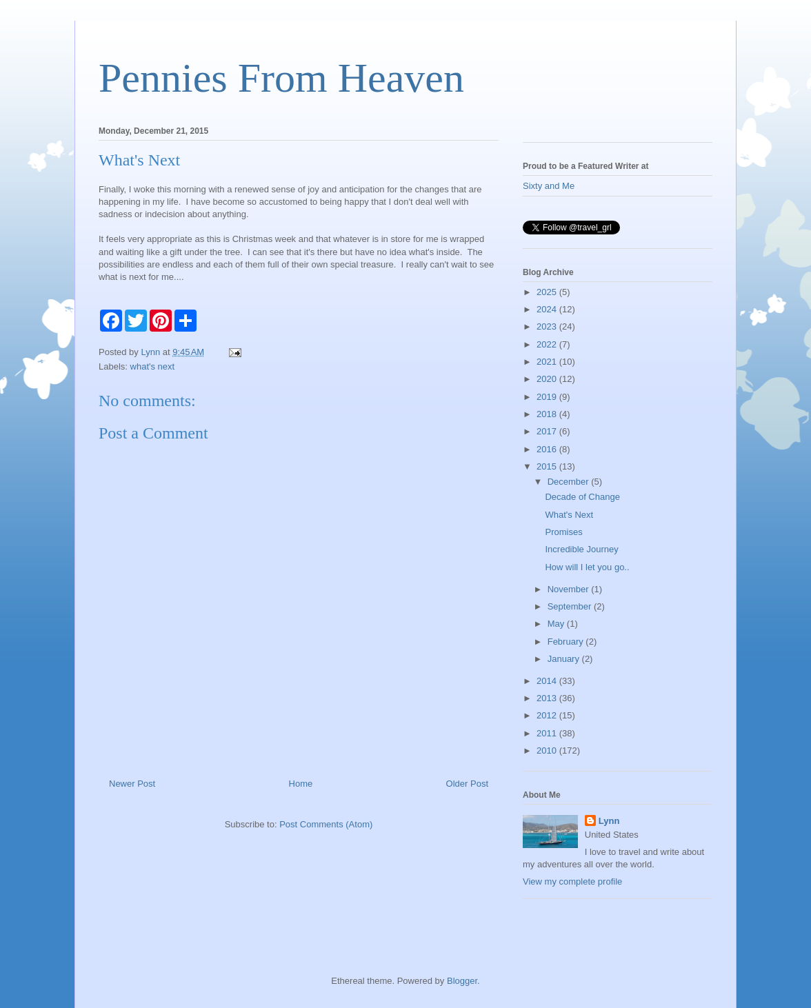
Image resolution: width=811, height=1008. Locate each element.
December (570, 481)
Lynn (609, 821)
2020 (548, 379)
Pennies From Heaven (281, 78)
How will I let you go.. (587, 567)
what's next (152, 366)
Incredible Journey (581, 549)
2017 (548, 431)
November (570, 589)
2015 (548, 466)
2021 (548, 361)
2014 (548, 681)
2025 (548, 292)
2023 (548, 326)
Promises (563, 532)
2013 (548, 698)
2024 (548, 309)
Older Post (467, 783)
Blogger (462, 981)
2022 (548, 344)
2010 (548, 750)
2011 (548, 733)
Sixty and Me (548, 186)
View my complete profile (572, 881)
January (565, 659)
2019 (548, 397)
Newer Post (132, 783)
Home (301, 783)
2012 (548, 715)
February (567, 641)
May (557, 623)
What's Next (569, 515)
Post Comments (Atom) (325, 824)
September (571, 606)
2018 (548, 414)
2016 (548, 449)
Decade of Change (582, 497)
